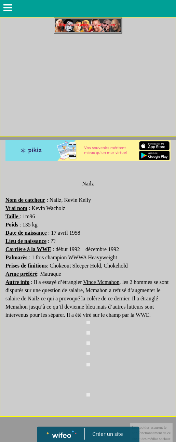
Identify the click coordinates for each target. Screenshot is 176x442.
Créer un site (107, 433)
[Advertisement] (88, 85)
